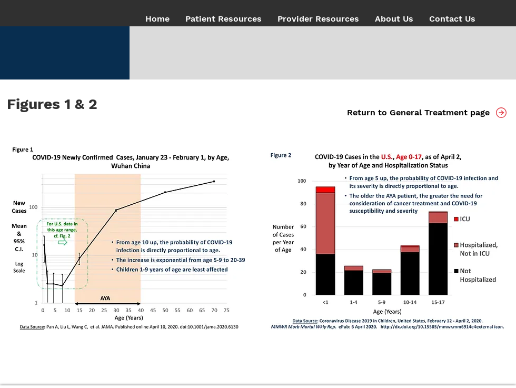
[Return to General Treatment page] (418, 113)
